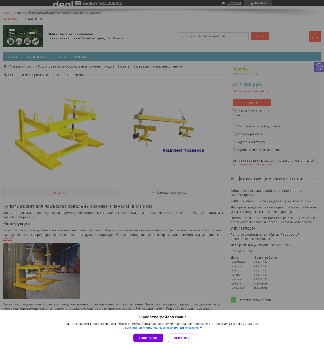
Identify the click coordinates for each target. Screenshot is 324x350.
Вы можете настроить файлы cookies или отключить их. (160, 328)
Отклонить (181, 337)
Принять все (148, 337)
